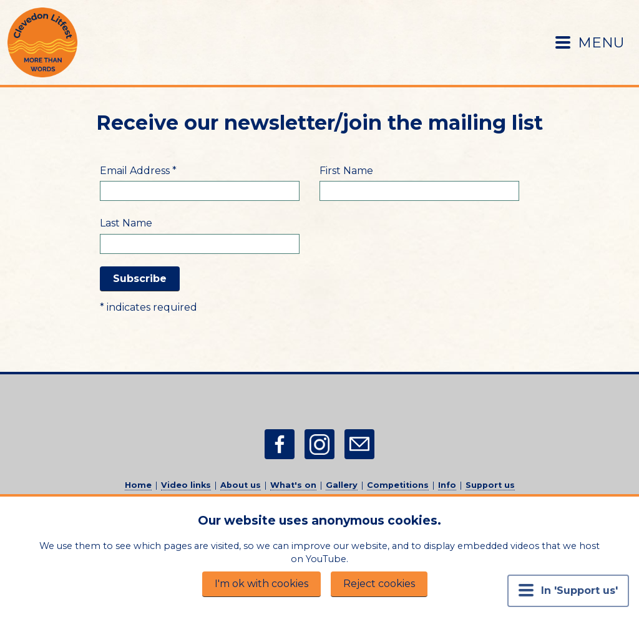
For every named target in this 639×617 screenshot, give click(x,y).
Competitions (398, 485)
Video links (186, 485)
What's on (293, 485)
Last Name (126, 223)
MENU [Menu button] (589, 42)
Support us (490, 485)
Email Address (138, 171)
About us (240, 485)
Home (138, 485)
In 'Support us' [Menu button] (568, 590)
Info (447, 485)
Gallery (342, 485)
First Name (346, 171)
